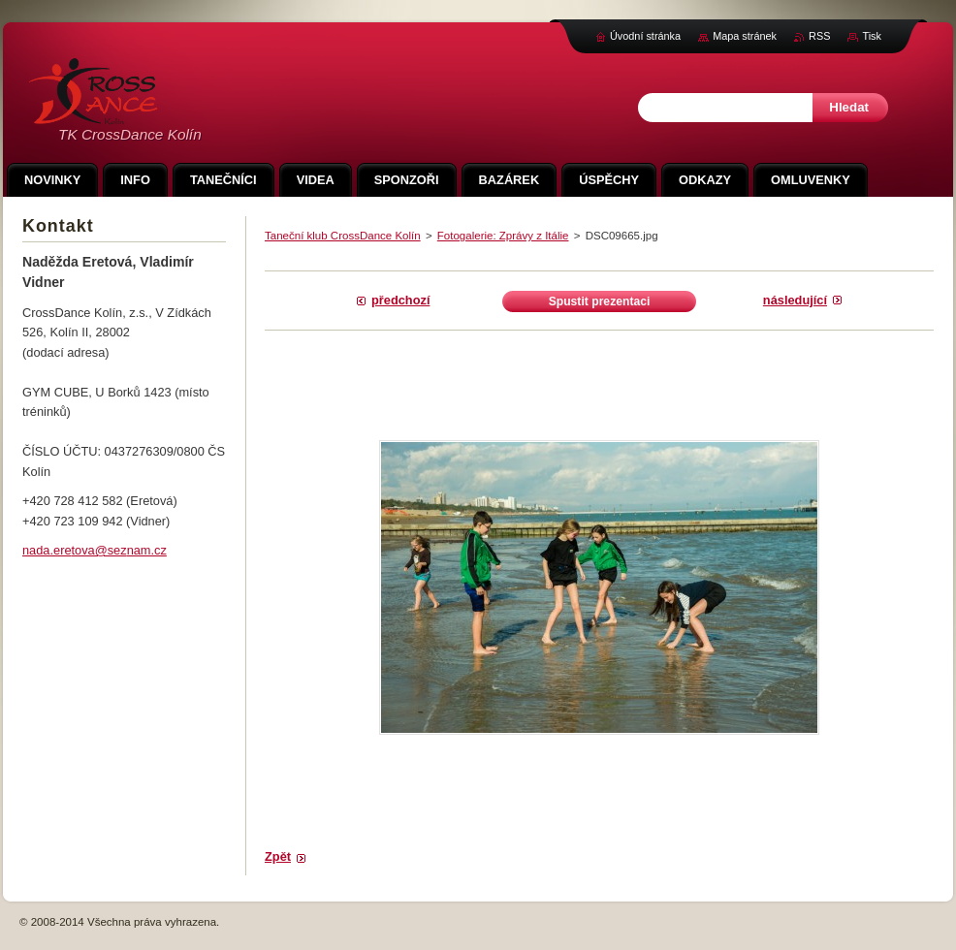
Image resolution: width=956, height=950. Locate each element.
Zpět (278, 856)
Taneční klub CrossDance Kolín (343, 235)
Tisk (871, 36)
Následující (795, 300)
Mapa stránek (745, 36)
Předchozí (400, 300)
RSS (819, 36)
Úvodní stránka (645, 36)
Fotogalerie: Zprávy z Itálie (503, 235)
